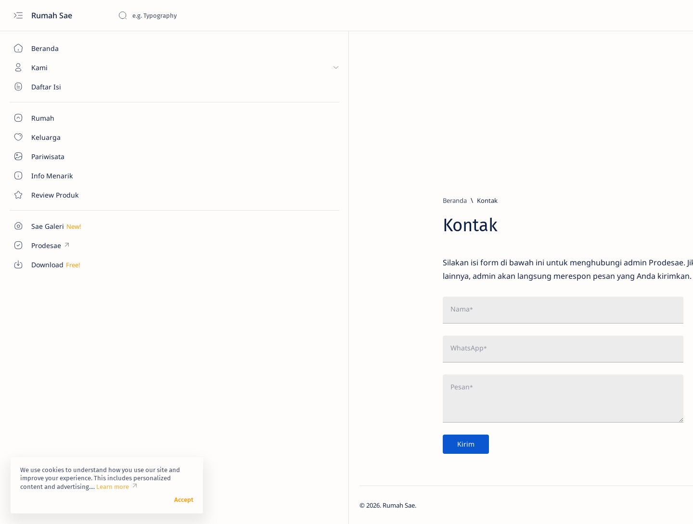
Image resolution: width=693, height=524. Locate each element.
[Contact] (55, 194)
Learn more (112, 493)
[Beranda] (55, 48)
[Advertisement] (401, 109)
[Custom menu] (55, 226)
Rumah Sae (52, 15)
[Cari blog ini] (190, 15)
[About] (55, 86)
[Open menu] (18, 15)
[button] (649, 505)
